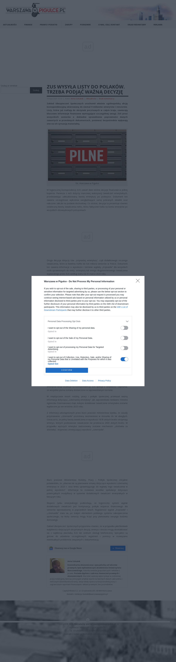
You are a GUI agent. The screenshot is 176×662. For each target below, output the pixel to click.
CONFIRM (66, 370)
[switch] (124, 328)
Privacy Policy (104, 380)
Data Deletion (71, 380)
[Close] (139, 281)
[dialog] (88, 331)
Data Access (88, 380)
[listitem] (88, 321)
